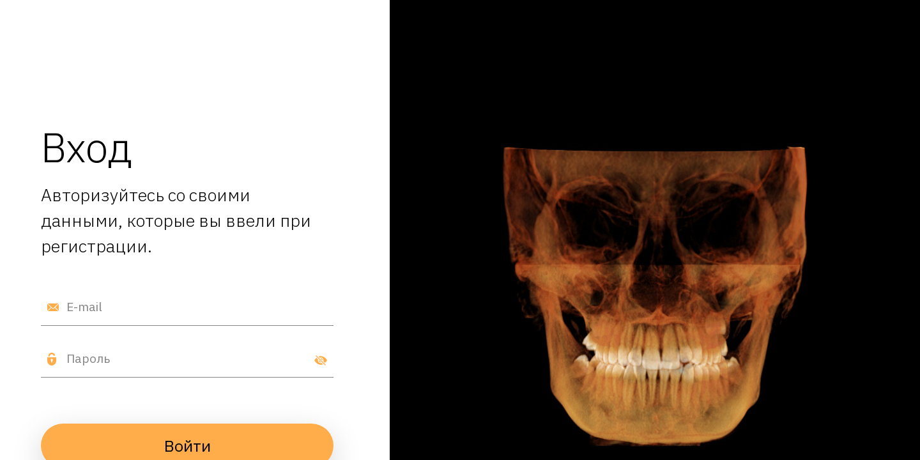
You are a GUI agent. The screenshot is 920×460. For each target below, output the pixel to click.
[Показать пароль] (320, 359)
